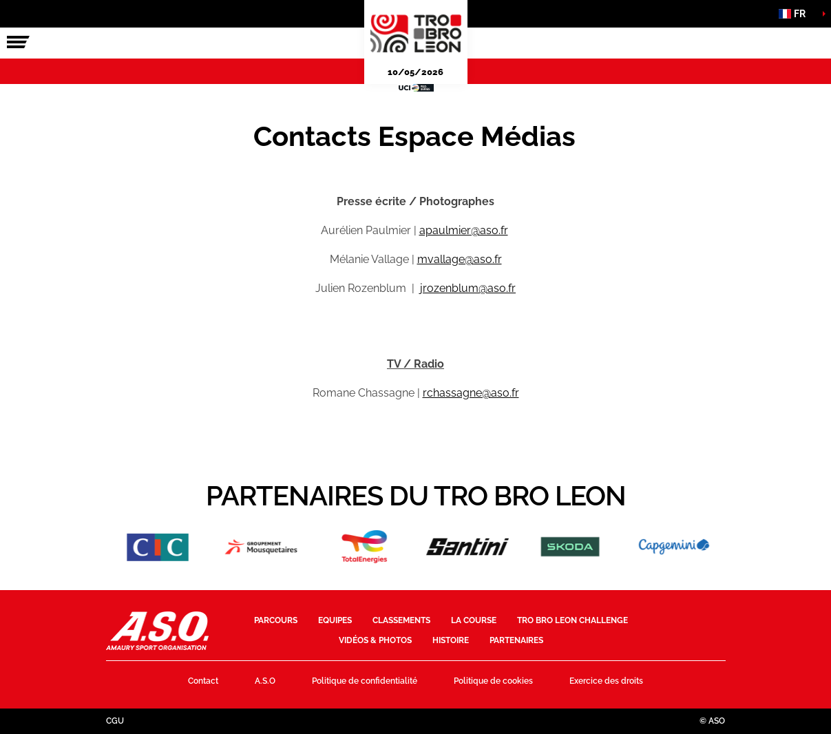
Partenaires (516, 640)
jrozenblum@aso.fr (468, 288)
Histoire (450, 640)
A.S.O (265, 681)
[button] (796, 14)
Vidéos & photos (375, 640)
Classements (401, 620)
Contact (203, 681)
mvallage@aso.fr (459, 259)
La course (473, 620)
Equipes (335, 620)
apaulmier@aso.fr (463, 230)
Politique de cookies (493, 681)
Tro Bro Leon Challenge (572, 620)
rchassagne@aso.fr (471, 392)
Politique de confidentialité (364, 681)
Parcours (275, 620)
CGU (115, 721)
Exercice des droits (606, 681)
